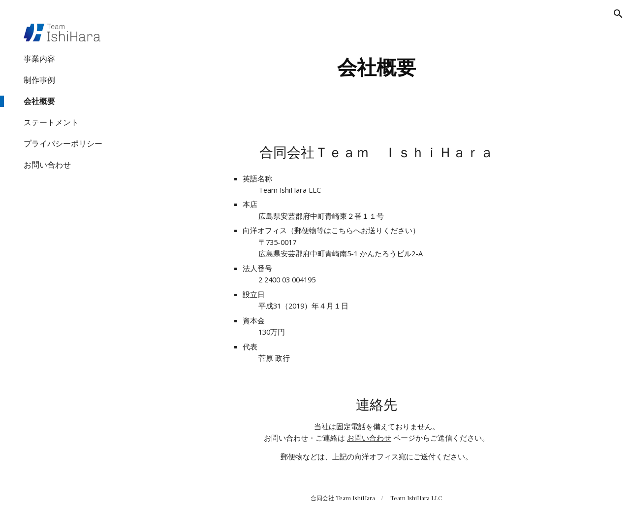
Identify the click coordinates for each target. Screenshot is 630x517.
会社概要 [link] (39, 101)
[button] (618, 14)
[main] (376, 63)
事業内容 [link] (39, 58)
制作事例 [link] (39, 79)
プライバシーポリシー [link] (63, 143)
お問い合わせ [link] (47, 164)
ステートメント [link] (51, 122)
